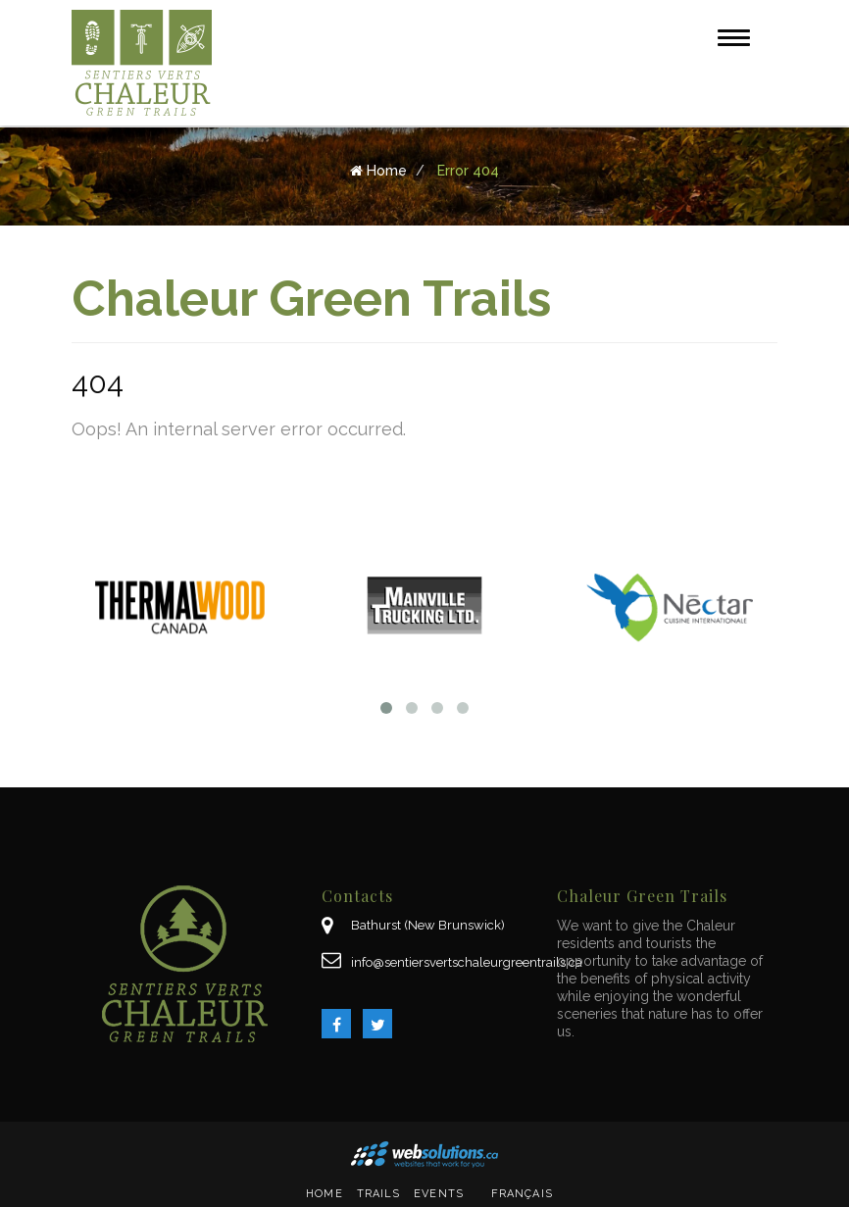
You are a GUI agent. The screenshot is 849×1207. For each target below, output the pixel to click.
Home (324, 1193)
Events (439, 1193)
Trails (379, 1193)
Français (522, 1193)
